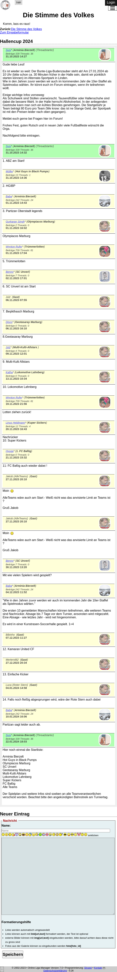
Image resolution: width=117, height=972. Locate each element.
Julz (8, 347)
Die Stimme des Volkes (26, 29)
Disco (9, 322)
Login (18, 2)
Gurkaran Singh (15, 221)
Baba (9, 196)
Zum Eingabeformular (14, 32)
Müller (9, 171)
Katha (9, 372)
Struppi (88, 967)
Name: (6, 825)
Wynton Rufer (14, 246)
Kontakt (98, 967)
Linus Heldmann (15, 422)
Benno (10, 271)
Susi (8, 50)
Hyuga (10, 451)
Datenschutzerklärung (55, 970)
